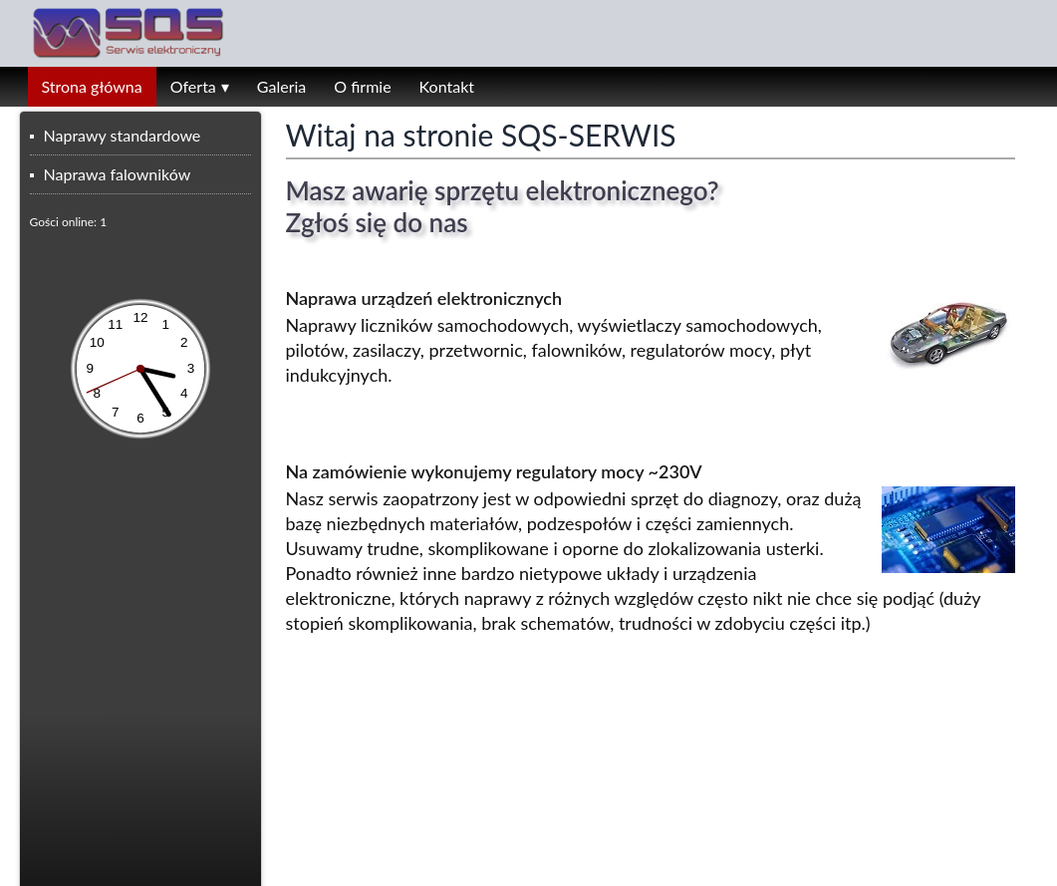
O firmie (362, 86)
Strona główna (92, 86)
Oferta (193, 86)
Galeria (281, 86)
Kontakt (446, 86)
